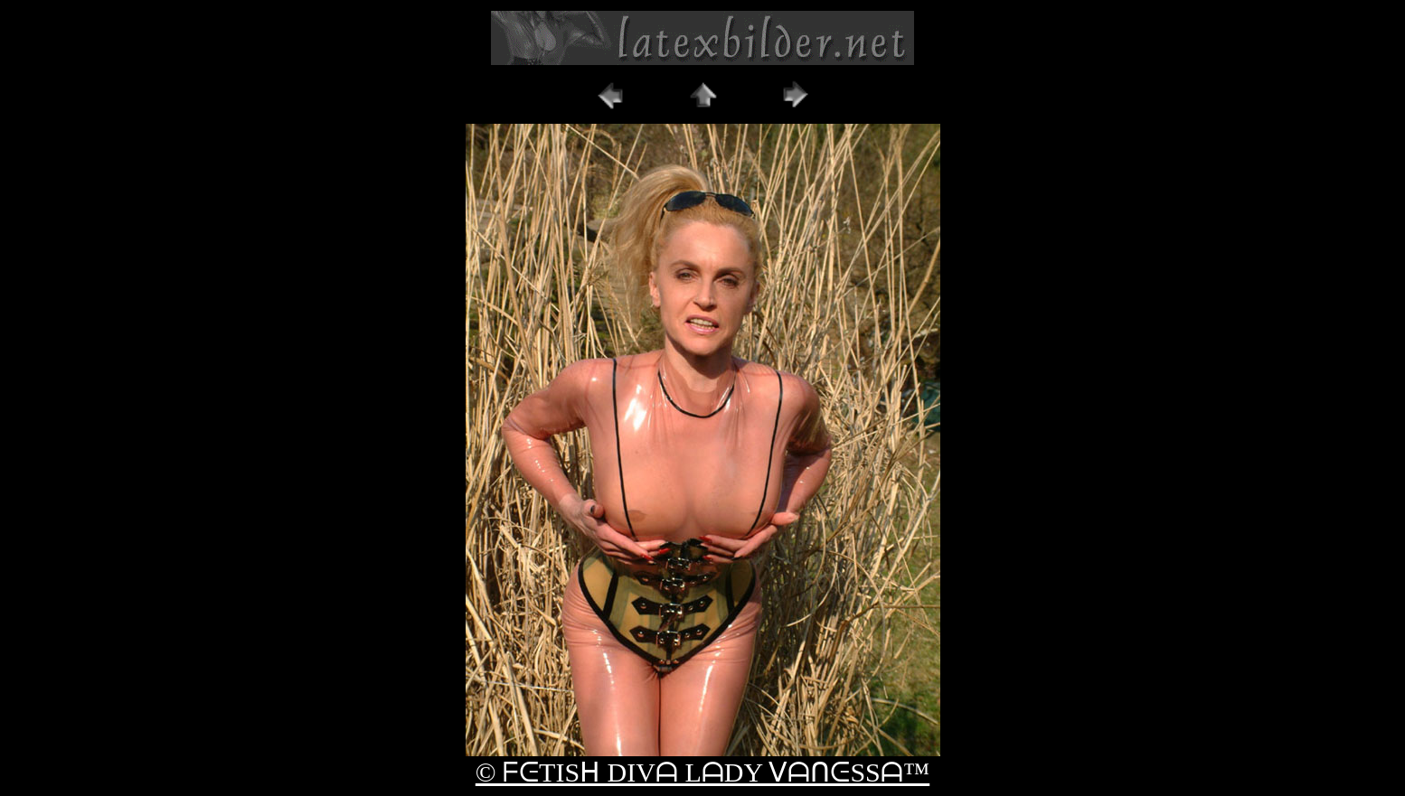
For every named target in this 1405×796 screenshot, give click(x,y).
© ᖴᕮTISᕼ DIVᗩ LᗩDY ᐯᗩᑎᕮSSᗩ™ (702, 772)
